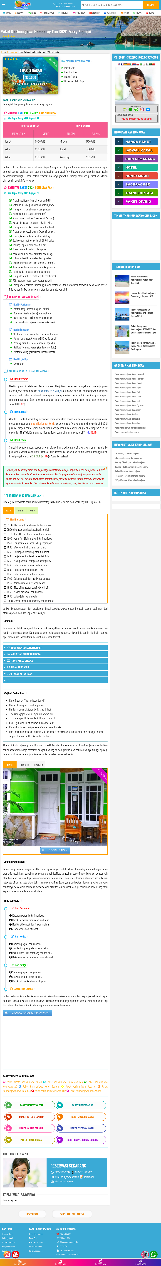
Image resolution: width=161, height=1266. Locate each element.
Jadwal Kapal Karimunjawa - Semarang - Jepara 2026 (143, 294)
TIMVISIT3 (38, 764)
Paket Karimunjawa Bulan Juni (128, 396)
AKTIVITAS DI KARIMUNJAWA (22, 654)
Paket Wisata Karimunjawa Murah (24, 1082)
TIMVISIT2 (24, 764)
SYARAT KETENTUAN (18, 673)
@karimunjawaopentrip (67, 1242)
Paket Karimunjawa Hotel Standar (41, 1086)
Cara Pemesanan (8, 1242)
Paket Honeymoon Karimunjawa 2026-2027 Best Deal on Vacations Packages (143, 329)
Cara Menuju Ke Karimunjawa (127, 453)
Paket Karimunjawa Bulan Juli (127, 401)
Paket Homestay (35, 1246)
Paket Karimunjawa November (127, 418)
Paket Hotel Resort (36, 1242)
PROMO (125, 12)
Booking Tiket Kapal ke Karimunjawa (130, 462)
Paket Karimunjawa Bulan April (128, 387)
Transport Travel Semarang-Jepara (130, 475)
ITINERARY (63, 12)
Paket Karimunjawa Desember (127, 423)
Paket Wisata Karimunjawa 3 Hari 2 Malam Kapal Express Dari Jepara (143, 345)
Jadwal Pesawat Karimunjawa (127, 471)
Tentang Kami (7, 1234)
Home (3, 52)
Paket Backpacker (36, 1250)
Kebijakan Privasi (8, 1246)
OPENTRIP (94, 12)
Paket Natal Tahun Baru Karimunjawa (130, 427)
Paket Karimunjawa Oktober (126, 414)
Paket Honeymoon (36, 1234)
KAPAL (7, 12)
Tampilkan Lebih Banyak (72, 1213)
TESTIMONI (61, 1246)
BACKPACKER (110, 12)
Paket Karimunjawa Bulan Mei (127, 392)
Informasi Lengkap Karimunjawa (128, 458)
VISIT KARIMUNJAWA (65, 1250)
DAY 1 (8, 510)
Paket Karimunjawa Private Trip (50, 1091)
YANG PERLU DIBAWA (18, 660)
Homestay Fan (12, 52)
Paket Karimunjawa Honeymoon (85, 1091)
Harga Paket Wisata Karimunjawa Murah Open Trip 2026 (142, 279)
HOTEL (32, 12)
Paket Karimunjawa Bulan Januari (129, 374)
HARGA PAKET (47, 12)
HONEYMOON (79, 12)
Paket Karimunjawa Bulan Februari (129, 378)
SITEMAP (137, 12)
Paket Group (33, 1238)
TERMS (150, 12)
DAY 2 (20, 510)
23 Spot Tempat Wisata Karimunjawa (130, 480)
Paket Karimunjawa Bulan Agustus (129, 405)
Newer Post (32, 1213)
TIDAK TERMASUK (16, 667)
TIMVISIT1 (9, 764)
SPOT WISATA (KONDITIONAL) (22, 647)
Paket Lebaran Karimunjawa (127, 432)
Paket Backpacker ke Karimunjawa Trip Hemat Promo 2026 (142, 312)
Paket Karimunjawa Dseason (80, 1086)
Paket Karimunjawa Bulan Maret (128, 383)
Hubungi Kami (7, 1238)
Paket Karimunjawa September (128, 409)
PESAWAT (19, 12)
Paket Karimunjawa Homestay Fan (65, 1082)
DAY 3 (32, 510)
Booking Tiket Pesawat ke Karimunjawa (131, 466)
